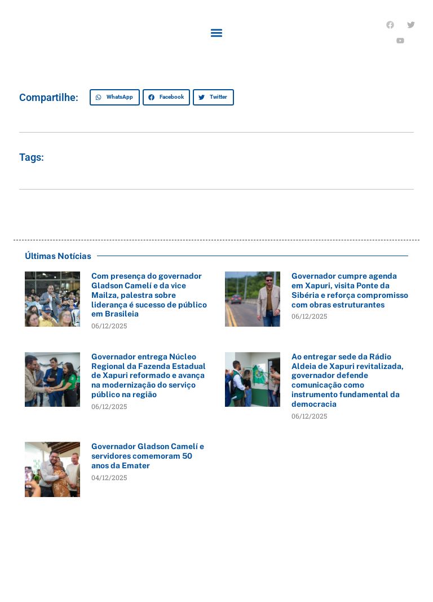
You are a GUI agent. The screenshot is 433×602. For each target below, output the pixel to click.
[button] (216, 33)
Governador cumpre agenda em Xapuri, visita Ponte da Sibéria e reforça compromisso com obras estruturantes (349, 290)
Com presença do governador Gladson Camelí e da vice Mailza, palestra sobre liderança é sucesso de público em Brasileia (149, 294)
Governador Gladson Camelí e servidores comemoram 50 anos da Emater (147, 456)
